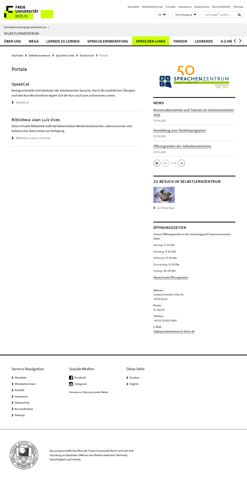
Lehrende (204, 41)
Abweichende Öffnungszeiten (170, 277)
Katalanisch (87, 55)
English (133, 384)
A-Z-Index (229, 41)
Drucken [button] (134, 377)
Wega (34, 41)
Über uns (12, 41)
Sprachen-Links (150, 41)
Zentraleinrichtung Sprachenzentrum (26, 27)
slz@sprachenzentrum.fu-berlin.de (174, 331)
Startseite (133, 6)
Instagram (80, 384)
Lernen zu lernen (63, 41)
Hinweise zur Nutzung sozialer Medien (88, 392)
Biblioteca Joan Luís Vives (33, 138)
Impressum (184, 6)
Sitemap (238, 6)
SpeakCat (22, 102)
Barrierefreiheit (221, 6)
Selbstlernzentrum (21, 33)
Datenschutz (201, 6)
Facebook (80, 377)
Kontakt (170, 6)
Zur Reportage (165, 208)
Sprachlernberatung (107, 41)
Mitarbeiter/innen (152, 6)
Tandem (180, 41)
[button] (162, 14)
